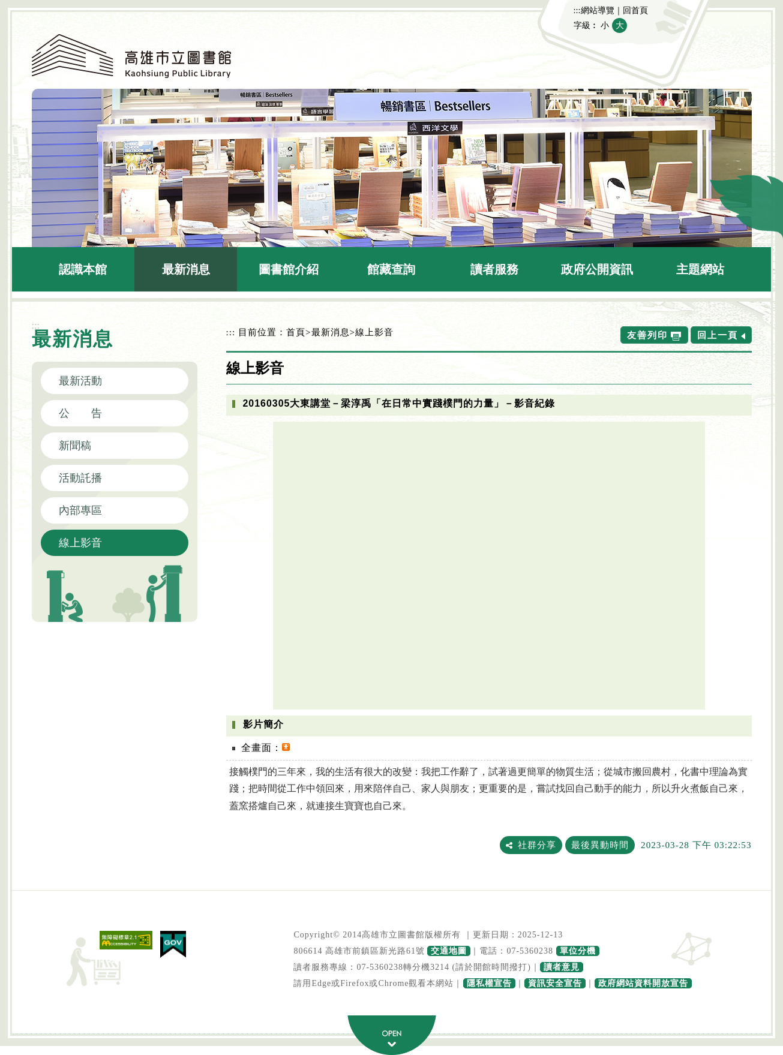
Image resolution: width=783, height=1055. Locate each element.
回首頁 (635, 10)
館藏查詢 (391, 269)
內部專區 (80, 510)
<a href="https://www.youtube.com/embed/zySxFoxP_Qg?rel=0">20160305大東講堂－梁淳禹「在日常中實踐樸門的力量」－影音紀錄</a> (489, 566)
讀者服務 (494, 269)
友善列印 (647, 335)
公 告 (80, 413)
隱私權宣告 (489, 983)
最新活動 (80, 381)
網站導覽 (597, 10)
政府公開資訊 (597, 269)
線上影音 (80, 543)
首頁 (295, 332)
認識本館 (83, 269)
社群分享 (537, 845)
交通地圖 (449, 950)
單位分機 (578, 950)
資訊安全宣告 (555, 983)
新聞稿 (75, 446)
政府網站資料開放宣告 (643, 983)
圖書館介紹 (289, 269)
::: (577, 10)
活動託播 (80, 478)
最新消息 (186, 269)
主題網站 (700, 269)
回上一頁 (717, 335)
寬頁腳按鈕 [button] (391, 1035)
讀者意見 (562, 967)
